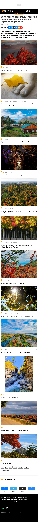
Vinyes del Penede (22, 428)
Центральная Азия (15, 484)
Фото (6, 467)
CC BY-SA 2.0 (9, 428)
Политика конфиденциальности (19, 499)
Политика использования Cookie (9, 501)
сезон (10, 467)
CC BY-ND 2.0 (13, 461)
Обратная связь (32, 504)
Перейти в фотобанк (21, 101)
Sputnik (7, 101)
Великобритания (5, 470)
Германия (26, 467)
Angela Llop (15, 428)
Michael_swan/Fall (20, 461)
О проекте (3, 497)
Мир (2, 467)
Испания (20, 467)
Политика (31, 484)
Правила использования (18, 497)
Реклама (27, 497)
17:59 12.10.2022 (5, 24)
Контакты (9, 497)
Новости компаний (5, 499)
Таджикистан (5, 484)
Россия (15, 467)
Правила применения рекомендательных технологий (14, 504)
